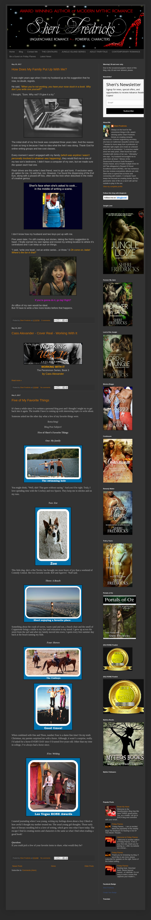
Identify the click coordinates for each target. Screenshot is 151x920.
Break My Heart (123, 807)
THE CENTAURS (49, 52)
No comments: (46, 387)
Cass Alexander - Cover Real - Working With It (44, 333)
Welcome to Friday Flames (127, 837)
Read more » (17, 380)
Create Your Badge (110, 892)
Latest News (45, 56)
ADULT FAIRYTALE (99, 52)
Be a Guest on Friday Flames (22, 56)
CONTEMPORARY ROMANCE (126, 52)
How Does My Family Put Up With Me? (39, 69)
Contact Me (32, 52)
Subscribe (128, 111)
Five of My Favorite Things (30, 400)
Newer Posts (17, 866)
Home (12, 52)
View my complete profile (112, 187)
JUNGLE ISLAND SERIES (74, 52)
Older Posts (89, 866)
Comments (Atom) (29, 870)
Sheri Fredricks (120, 126)
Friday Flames (117, 824)
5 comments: (46, 320)
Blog (21, 52)
